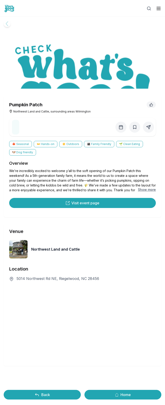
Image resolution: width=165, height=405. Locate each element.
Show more (147, 190)
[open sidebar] (158, 8)
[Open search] (149, 8)
